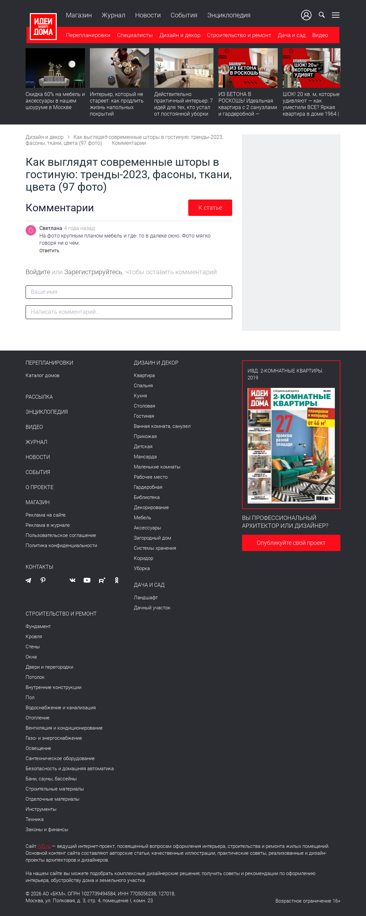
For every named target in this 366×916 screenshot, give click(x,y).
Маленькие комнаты (157, 467)
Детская (143, 446)
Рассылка (39, 397)
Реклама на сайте (46, 515)
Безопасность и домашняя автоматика (70, 769)
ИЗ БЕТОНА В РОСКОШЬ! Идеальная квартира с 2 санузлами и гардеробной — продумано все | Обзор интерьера (247, 111)
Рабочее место (151, 477)
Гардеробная (148, 487)
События (183, 15)
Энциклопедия (228, 15)
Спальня (143, 386)
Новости (147, 15)
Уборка (142, 568)
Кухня (140, 396)
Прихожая (145, 436)
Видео (319, 35)
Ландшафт (146, 598)
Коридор (143, 558)
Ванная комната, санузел (162, 426)
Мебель (142, 518)
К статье (210, 207)
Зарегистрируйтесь (93, 272)
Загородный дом (152, 538)
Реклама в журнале (48, 525)
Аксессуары (147, 528)
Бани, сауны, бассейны (51, 779)
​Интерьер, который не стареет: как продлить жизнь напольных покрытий (117, 105)
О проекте (39, 487)
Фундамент (38, 626)
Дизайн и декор (178, 35)
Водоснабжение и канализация (61, 708)
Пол (30, 697)
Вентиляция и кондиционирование (64, 728)
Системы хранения (155, 548)
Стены (33, 647)
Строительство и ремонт (238, 35)
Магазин (78, 15)
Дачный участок (152, 608)
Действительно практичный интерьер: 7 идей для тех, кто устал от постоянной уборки (183, 105)
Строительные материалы (55, 789)
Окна (31, 657)
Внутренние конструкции (53, 687)
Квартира (144, 375)
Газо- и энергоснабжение (54, 738)
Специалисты (134, 35)
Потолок (35, 677)
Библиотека (147, 497)
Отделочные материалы (52, 799)
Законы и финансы (47, 829)
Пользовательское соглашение (61, 535)
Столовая (144, 406)
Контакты (39, 567)
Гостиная (144, 416)
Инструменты (41, 809)
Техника (35, 819)
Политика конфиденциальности (61, 545)
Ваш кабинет (307, 15)
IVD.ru (44, 846)
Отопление (38, 718)
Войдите (38, 272)
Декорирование (151, 507)
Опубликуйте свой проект (291, 542)
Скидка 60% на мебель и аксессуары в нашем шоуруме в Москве (55, 101)
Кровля (34, 636)
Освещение (38, 748)
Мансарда (145, 457)
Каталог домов (42, 375)
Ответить (49, 250)
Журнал (112, 15)
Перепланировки (87, 35)
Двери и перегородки (49, 667)
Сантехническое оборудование (60, 758)
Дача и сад (291, 35)
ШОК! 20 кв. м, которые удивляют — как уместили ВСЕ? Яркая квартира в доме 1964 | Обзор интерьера (311, 108)
